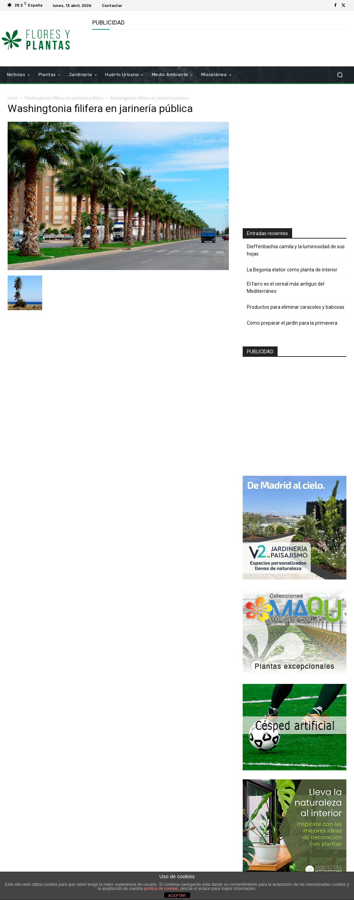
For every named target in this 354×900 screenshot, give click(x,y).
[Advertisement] (173, 47)
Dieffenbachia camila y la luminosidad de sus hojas (296, 250)
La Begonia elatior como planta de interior (292, 269)
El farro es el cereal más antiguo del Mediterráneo (285, 287)
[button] (340, 75)
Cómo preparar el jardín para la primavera (292, 323)
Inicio (13, 98)
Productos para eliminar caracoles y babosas (295, 307)
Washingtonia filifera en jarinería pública (64, 98)
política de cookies (161, 888)
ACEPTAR (177, 895)
